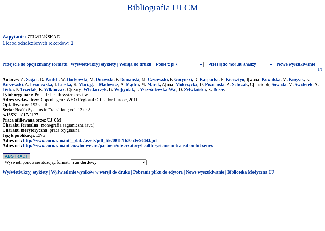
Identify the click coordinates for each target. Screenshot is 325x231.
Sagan (32, 79)
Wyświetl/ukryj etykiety (93, 64)
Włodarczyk (95, 89)
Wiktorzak (54, 89)
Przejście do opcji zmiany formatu (35, 64)
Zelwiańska (195, 89)
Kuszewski (13, 84)
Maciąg (86, 84)
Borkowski (77, 79)
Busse (218, 89)
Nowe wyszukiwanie (296, 64)
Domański (129, 79)
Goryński (183, 79)
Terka (8, 89)
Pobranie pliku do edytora (158, 172)
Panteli (52, 79)
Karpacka (209, 79)
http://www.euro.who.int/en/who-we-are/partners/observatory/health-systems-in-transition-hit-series (118, 145)
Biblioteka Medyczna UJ (250, 172)
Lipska (64, 84)
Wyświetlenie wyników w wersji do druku (90, 172)
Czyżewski (158, 79)
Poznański (214, 84)
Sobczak (240, 84)
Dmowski (105, 79)
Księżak (296, 79)
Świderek (304, 84)
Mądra (132, 84)
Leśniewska (41, 84)
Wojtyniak (124, 89)
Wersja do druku (135, 64)
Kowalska (271, 79)
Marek (153, 84)
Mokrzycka (186, 84)
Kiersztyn (235, 79)
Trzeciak (28, 89)
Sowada (279, 84)
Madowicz (108, 84)
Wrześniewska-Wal (158, 89)
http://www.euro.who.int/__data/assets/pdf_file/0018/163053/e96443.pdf (90, 140)
